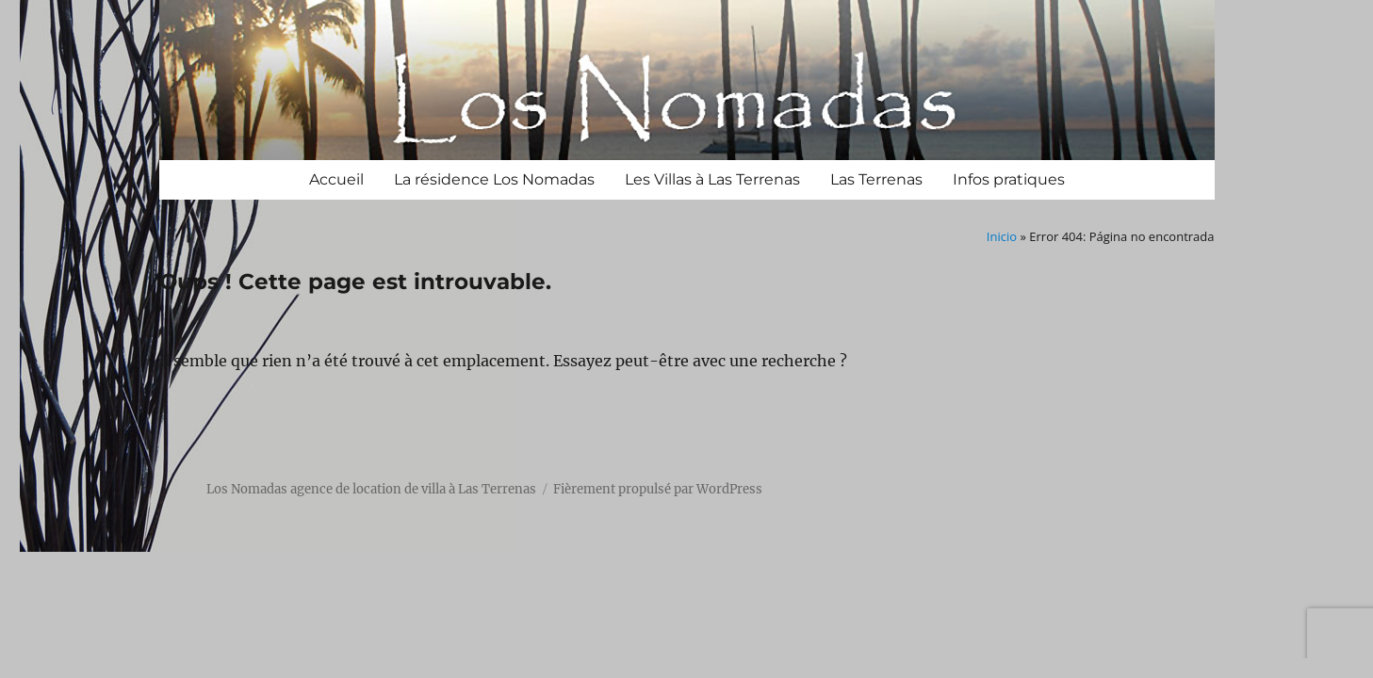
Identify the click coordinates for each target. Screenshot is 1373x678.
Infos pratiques (1009, 179)
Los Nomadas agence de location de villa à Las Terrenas (371, 489)
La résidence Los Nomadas (494, 179)
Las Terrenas (876, 179)
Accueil (336, 179)
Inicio (1002, 236)
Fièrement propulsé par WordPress (657, 489)
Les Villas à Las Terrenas (712, 179)
